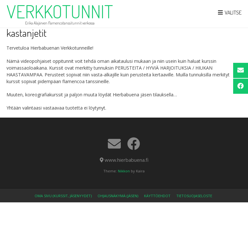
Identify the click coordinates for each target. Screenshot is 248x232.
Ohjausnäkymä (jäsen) (118, 195)
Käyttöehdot (157, 195)
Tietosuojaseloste (194, 195)
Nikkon (124, 171)
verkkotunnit (59, 11)
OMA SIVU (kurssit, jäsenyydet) (63, 195)
